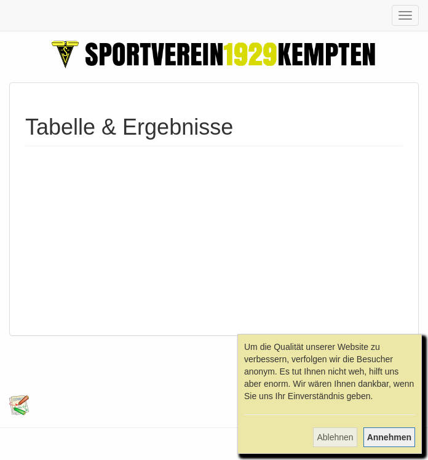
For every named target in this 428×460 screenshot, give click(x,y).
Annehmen (389, 437)
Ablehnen (335, 437)
